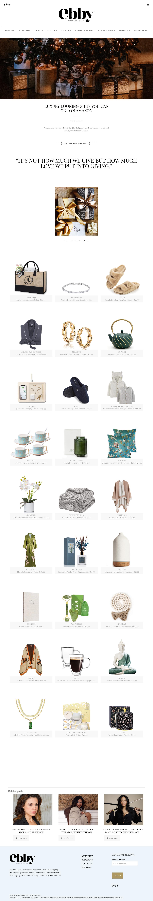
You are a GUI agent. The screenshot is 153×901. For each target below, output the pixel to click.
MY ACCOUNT (141, 30)
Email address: (125, 862)
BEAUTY (39, 30)
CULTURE (52, 30)
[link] (31, 277)
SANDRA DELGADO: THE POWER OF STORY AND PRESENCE (31, 831)
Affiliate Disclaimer (35, 895)
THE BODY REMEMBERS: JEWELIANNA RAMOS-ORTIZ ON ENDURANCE (122, 831)
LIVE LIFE (66, 30)
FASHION (9, 30)
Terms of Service (24, 895)
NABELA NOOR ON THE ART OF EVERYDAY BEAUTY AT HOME (76, 831)
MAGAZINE (124, 30)
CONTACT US (87, 860)
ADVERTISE (87, 864)
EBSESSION (24, 30)
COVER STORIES (106, 30)
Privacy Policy (14, 895)
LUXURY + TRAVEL (84, 30)
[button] (148, 5)
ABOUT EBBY (87, 856)
